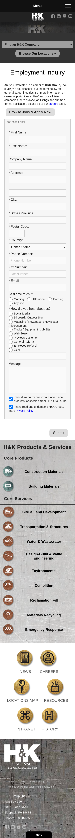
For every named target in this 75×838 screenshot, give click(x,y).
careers (53, 103)
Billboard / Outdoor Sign (29, 317)
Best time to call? (21, 294)
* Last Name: (18, 146)
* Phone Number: (21, 254)
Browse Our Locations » (37, 53)
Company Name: (21, 159)
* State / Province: (21, 213)
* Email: (14, 280)
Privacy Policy (24, 410)
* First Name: (18, 132)
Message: (15, 364)
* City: (13, 199)
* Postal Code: (19, 226)
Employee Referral (25, 345)
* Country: (16, 240)
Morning (19, 299)
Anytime (19, 303)
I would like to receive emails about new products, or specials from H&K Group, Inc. (40, 399)
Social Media (22, 313)
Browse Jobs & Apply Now (30, 112)
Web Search (21, 333)
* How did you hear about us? (30, 308)
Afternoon (38, 299)
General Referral (24, 341)
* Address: (16, 172)
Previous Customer (26, 337)
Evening (58, 299)
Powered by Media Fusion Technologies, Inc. (30, 786)
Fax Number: (18, 267)
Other (17, 349)
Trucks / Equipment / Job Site (32, 329)
